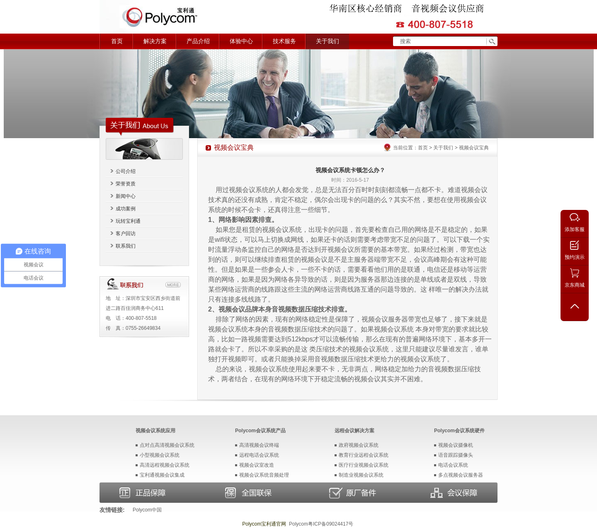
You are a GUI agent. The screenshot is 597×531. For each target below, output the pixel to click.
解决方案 (155, 41)
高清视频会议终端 (259, 445)
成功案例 (126, 209)
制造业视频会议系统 (361, 475)
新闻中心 (126, 196)
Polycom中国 (147, 510)
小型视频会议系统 (160, 455)
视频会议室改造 (256, 465)
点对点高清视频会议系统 (167, 445)
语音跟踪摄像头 (455, 455)
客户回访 (126, 233)
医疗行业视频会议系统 (363, 465)
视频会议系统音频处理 (264, 475)
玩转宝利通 (128, 221)
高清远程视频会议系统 (164, 465)
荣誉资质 (126, 184)
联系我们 (126, 246)
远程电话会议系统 (259, 455)
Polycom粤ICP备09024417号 (321, 524)
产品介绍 (198, 41)
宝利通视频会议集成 (162, 475)
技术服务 (284, 41)
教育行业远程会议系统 (363, 455)
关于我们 (327, 41)
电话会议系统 (453, 465)
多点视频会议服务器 (460, 475)
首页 (117, 41)
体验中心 (241, 41)
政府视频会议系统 (359, 445)
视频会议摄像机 (455, 445)
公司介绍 (126, 171)
